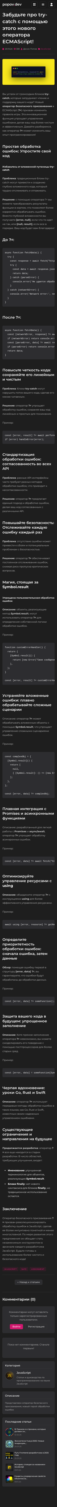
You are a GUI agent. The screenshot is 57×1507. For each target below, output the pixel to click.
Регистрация (36, 1326)
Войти (16, 1326)
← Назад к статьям (28, 1282)
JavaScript (46, 49)
